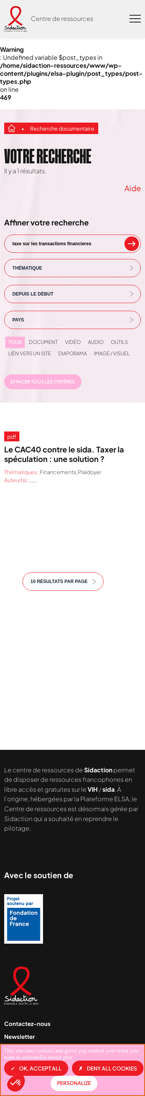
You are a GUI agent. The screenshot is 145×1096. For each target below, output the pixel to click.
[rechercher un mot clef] (131, 243)
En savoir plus (56, 1057)
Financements (58, 471)
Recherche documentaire (62, 128)
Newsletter (19, 1036)
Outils (119, 342)
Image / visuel (112, 353)
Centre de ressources (62, 18)
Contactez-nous (27, 1023)
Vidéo (73, 342)
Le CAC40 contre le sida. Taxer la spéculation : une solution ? (64, 453)
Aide (132, 188)
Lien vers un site (29, 353)
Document (43, 342)
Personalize (74, 1083)
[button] (16, 1083)
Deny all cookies (107, 1068)
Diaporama (72, 353)
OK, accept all (36, 1068)
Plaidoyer (90, 471)
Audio (96, 342)
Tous (15, 342)
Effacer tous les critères (43, 382)
